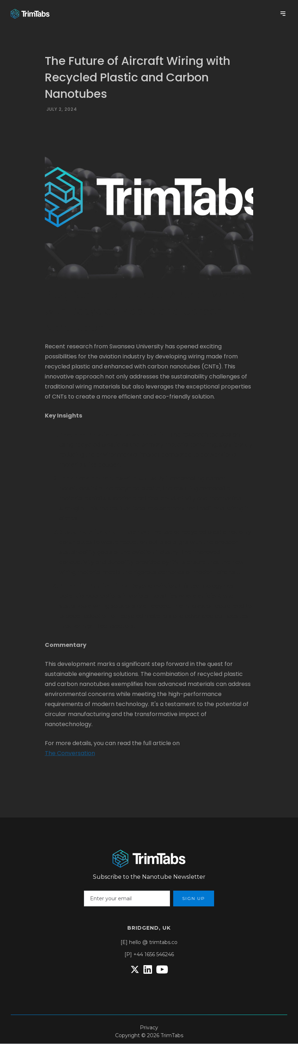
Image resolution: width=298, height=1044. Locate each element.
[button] (283, 13)
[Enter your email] (127, 898)
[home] (30, 14)
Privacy (149, 1027)
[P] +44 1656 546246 (149, 954)
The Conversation (70, 753)
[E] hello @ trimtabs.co (149, 942)
